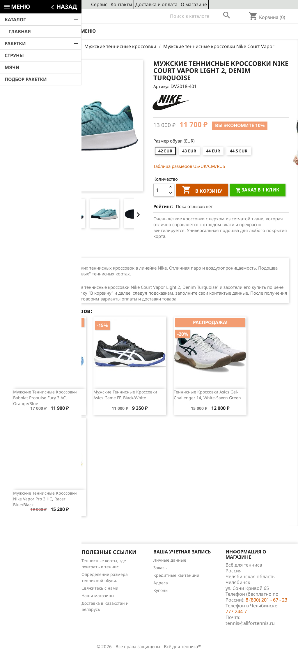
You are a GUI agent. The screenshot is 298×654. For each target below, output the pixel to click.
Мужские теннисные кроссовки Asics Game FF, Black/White (125, 394)
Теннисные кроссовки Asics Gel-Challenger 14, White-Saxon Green (207, 394)
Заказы (160, 567)
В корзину (202, 190)
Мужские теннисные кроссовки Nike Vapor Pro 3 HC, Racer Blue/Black (45, 498)
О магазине (194, 4)
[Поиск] (204, 16)
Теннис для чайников (30, 598)
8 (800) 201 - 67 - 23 (52, 16)
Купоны (160, 590)
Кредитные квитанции (176, 575)
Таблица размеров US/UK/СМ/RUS (189, 166)
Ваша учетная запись (182, 551)
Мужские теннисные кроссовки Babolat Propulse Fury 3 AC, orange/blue (45, 397)
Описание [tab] (28, 250)
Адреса (160, 583)
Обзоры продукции (28, 591)
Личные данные (169, 560)
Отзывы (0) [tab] (62, 250)
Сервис (99, 4)
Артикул (161, 86)
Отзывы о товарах (27, 583)
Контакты (121, 4)
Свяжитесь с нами (99, 588)
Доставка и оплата (156, 4)
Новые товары (23, 568)
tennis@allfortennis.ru (250, 623)
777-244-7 (236, 611)
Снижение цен (24, 560)
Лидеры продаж (25, 576)
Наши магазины (97, 595)
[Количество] (160, 190)
